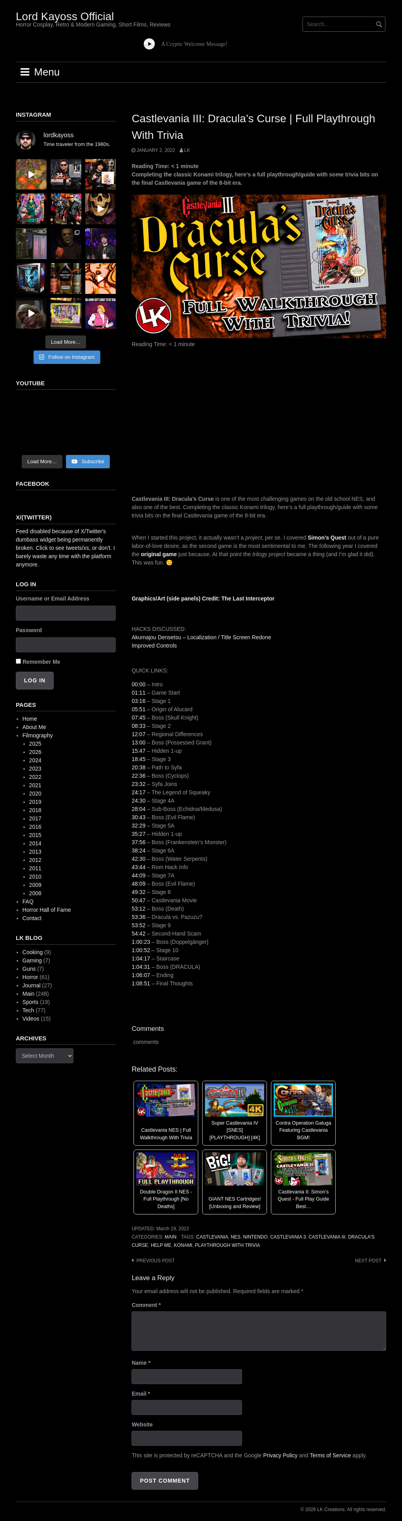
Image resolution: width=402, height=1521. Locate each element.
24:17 (138, 792)
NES (235, 1237)
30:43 (138, 817)
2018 (35, 810)
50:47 (138, 900)
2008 (35, 893)
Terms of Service (330, 1455)
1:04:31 (140, 967)
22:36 (138, 776)
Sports (30, 1002)
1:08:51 (140, 983)
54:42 (138, 933)
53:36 (138, 917)
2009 (35, 885)
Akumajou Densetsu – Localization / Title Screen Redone (201, 637)
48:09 (138, 884)
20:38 (138, 767)
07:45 (138, 717)
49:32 (138, 892)
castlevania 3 (288, 1237)
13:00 (138, 742)
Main (171, 1237)
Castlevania (212, 1237)
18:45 (138, 759)
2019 (35, 802)
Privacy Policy (280, 1455)
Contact (32, 918)
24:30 (138, 800)
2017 (35, 818)
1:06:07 (140, 975)
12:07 (138, 734)
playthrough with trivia (227, 1245)
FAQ (28, 901)
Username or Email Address (52, 598)
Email (140, 1393)
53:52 (138, 925)
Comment (146, 1305)
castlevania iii (327, 1237)
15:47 (138, 751)
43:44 (138, 867)
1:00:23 (140, 942)
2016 (35, 827)
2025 (35, 744)
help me (161, 1245)
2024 (35, 760)
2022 (35, 777)
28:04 (138, 809)
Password (29, 630)
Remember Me (41, 662)
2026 (35, 752)
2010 (35, 876)
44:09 (138, 875)
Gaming (32, 960)
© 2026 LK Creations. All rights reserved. (343, 1509)
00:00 (138, 684)
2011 (35, 868)
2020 (35, 793)
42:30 (138, 859)
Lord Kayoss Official (65, 16)
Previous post (155, 1260)
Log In (34, 680)
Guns (29, 969)
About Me (34, 727)
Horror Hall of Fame (47, 910)
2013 (35, 852)
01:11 (138, 692)
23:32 (138, 784)
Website (141, 1424)
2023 (35, 768)
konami (183, 1245)
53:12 (138, 908)
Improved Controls (154, 645)
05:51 (138, 709)
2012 (35, 860)
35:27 (138, 834)
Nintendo (255, 1237)
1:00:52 (140, 950)
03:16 (138, 701)
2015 (35, 835)
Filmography (38, 735)
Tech (28, 1010)
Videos (31, 1018)
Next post (368, 1260)
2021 (35, 785)
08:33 (138, 726)
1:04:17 (140, 958)
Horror (30, 977)
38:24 (138, 850)
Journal (32, 985)
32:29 (138, 825)
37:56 (138, 842)
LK (187, 150)
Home (30, 719)
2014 (35, 843)
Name (140, 1363)
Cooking (33, 952)
